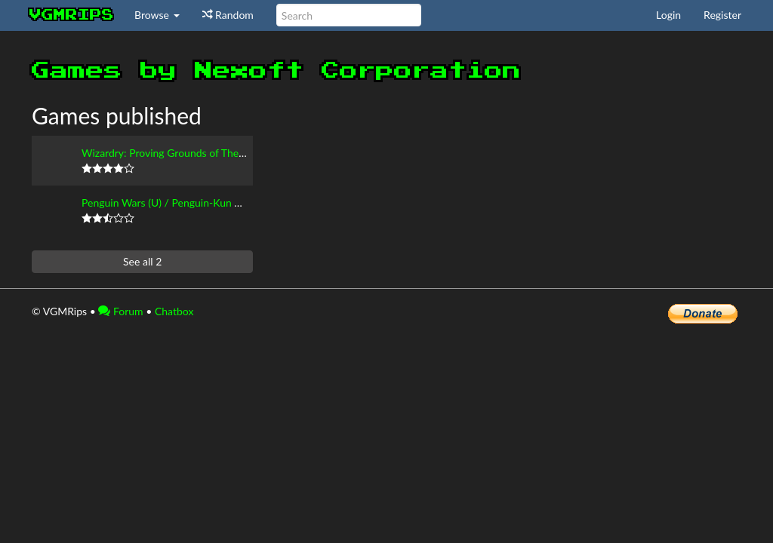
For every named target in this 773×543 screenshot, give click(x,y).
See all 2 (142, 261)
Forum (120, 311)
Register (722, 14)
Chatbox (174, 311)
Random (228, 14)
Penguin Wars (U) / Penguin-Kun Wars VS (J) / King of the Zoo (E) (232, 202)
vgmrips (71, 15)
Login (668, 14)
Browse (157, 14)
